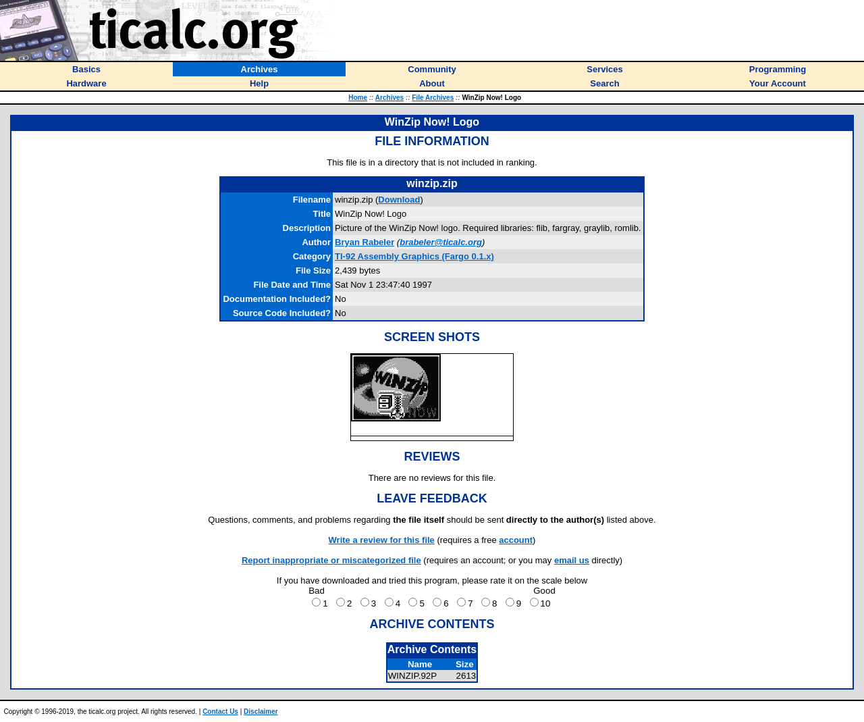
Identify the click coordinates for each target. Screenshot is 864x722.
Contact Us (220, 711)
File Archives (433, 97)
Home (357, 97)
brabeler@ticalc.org (441, 242)
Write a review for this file (382, 540)
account (516, 540)
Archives (389, 97)
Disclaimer (261, 711)
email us (571, 560)
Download (399, 200)
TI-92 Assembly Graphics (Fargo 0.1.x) (414, 256)
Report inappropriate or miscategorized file (331, 560)
